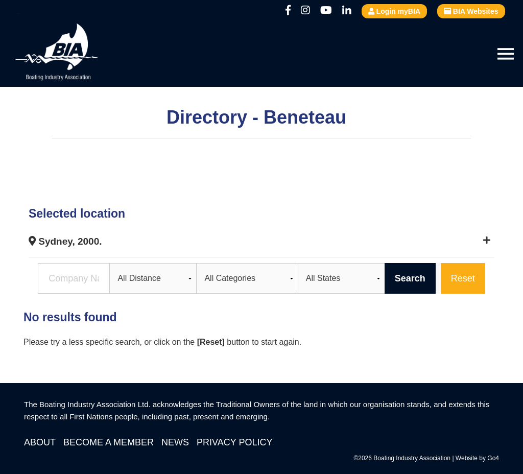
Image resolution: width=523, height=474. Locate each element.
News (175, 442)
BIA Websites (471, 11)
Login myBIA (394, 11)
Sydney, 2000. (65, 241)
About (40, 442)
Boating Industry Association (81, 53)
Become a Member (108, 442)
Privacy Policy (234, 442)
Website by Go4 (477, 458)
